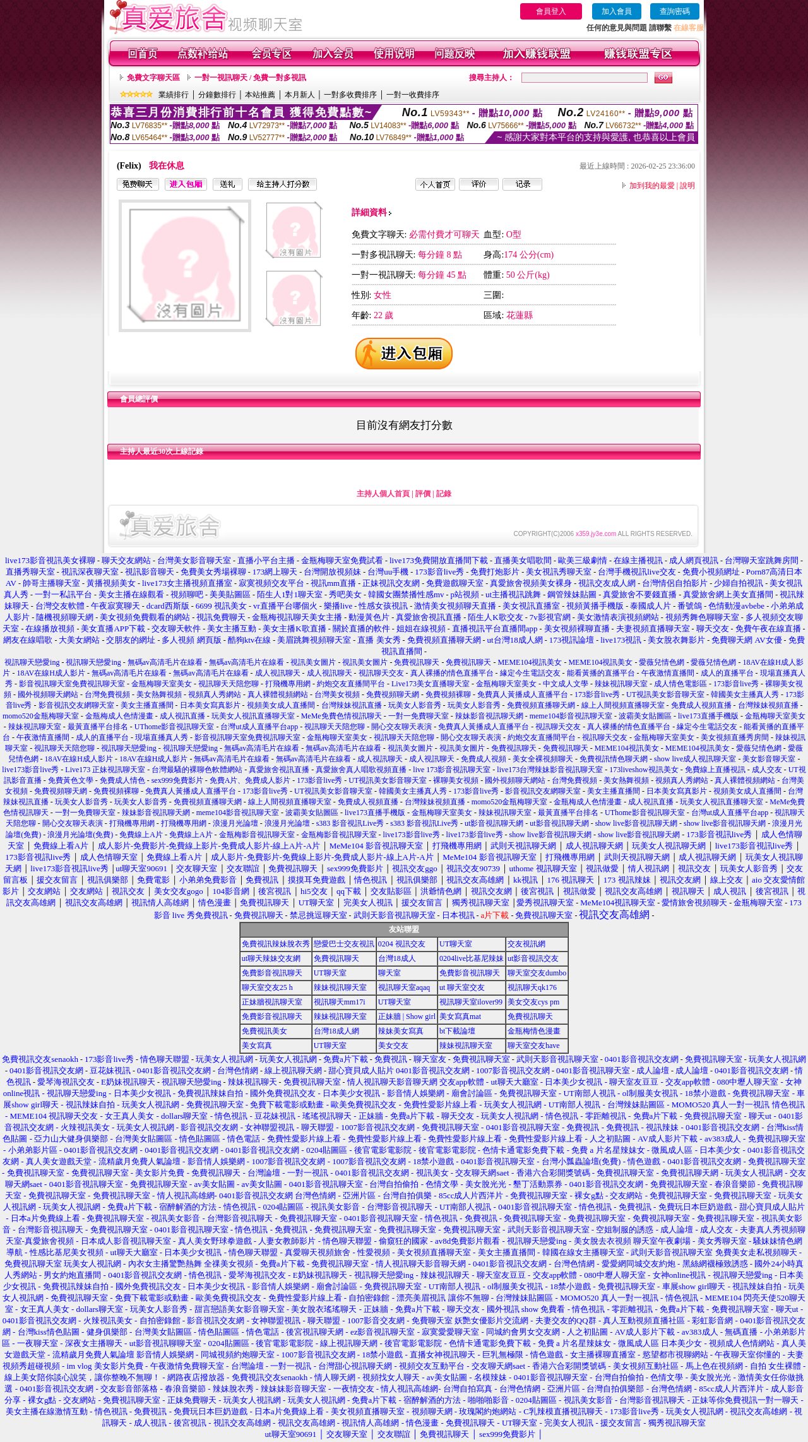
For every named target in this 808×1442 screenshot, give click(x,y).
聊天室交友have (534, 1045)
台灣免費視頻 (107, 694)
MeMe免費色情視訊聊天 (341, 716)
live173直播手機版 (708, 716)
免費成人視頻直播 (701, 705)
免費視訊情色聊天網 (613, 758)
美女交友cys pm (533, 1002)
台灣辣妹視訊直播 (351, 705)
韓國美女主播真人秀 (745, 694)
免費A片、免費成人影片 (250, 780)
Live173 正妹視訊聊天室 (105, 769)
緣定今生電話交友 (530, 673)
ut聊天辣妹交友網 (271, 958)
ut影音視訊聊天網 (494, 823)
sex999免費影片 (177, 780)
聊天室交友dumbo (537, 972)
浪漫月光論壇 (235, 823)
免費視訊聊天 (416, 662)
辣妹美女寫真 (401, 1031)
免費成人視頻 (483, 758)
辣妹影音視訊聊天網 (489, 716)
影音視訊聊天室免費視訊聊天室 (72, 683)
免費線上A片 (141, 834)
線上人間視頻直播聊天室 (623, 705)
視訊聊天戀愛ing (32, 662)
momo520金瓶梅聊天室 (41, 716)
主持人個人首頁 (383, 493)
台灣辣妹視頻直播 (768, 705)
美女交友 (393, 1045)
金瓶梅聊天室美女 (161, 683)
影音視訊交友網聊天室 (76, 705)
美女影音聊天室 (768, 758)
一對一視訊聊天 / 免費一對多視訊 (250, 77)
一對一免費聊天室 (418, 716)
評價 (423, 493)
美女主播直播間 (147, 705)
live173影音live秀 (30, 769)
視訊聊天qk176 (532, 987)
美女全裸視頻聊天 (543, 758)
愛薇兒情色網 (661, 662)
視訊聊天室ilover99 (470, 1002)
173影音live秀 (736, 683)
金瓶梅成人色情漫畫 (119, 716)
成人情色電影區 (680, 683)
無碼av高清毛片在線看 (165, 662)
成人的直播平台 (727, 673)
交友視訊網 (526, 943)
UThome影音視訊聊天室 (174, 726)
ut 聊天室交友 (462, 987)
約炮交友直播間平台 (351, 683)
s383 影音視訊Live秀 (350, 823)
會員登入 (551, 11)
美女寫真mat (460, 1016)
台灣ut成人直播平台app (259, 726)
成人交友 (767, 769)
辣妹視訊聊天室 (621, 683)
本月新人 (300, 94)
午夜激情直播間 (667, 673)
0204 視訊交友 (401, 943)
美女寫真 (257, 1045)
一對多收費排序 (350, 94)
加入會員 (617, 11)
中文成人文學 (565, 683)
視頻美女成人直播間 (281, 705)
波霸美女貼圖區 (645, 716)
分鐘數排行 (217, 94)
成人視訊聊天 (277, 673)
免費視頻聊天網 (392, 694)
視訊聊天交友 (381, 673)
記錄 (443, 493)
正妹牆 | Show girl (407, 1016)
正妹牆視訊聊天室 (272, 1002)
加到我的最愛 (652, 185)
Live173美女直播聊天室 (430, 683)
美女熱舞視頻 (159, 694)
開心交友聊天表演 (401, 726)
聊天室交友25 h (267, 987)
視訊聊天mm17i (339, 1002)
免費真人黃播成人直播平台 (522, 694)
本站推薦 (260, 94)
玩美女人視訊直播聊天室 (253, 716)
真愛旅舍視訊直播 (279, 769)
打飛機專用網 (288, 683)
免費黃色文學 (70, 780)
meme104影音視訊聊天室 (571, 716)
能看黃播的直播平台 (601, 673)
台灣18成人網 (336, 1031)
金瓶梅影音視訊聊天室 (257, 834)
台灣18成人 (397, 958)
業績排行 (173, 94)
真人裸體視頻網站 (277, 694)
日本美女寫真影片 (210, 705)
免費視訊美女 (264, 1031)
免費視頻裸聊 (448, 694)
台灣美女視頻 (337, 694)
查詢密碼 (675, 11)
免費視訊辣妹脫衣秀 (276, 943)
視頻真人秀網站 (214, 694)
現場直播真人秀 (161, 737)
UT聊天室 (455, 943)
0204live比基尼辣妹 (471, 958)
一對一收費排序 (412, 94)
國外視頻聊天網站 (48, 694)
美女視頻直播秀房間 (735, 737)
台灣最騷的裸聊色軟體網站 (197, 769)
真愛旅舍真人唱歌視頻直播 (361, 769)
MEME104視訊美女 (529, 662)
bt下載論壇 (457, 1031)
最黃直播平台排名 (98, 726)
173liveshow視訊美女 (643, 769)
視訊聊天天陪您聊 (228, 683)
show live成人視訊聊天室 (695, 758)
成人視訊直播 (182, 716)
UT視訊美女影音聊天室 (665, 694)
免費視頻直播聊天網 (541, 705)
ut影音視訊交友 (533, 958)
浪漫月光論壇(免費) (80, 834)
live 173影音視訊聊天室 (451, 769)
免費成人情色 (122, 780)
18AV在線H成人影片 (50, 673)
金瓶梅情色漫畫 (534, 1031)
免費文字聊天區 (153, 77)
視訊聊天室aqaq (404, 987)
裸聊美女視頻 (455, 780)
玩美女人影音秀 (414, 705)
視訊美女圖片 (313, 662)
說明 (687, 185)
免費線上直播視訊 (715, 769)
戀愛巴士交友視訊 (344, 943)
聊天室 (389, 972)
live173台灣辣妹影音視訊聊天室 (550, 769)
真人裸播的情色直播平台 (452, 673)
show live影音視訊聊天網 (636, 823)
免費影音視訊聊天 (272, 972)
